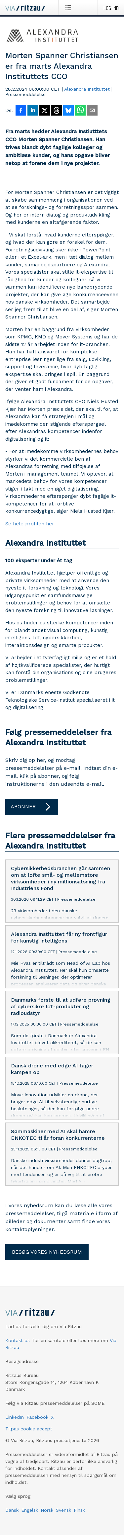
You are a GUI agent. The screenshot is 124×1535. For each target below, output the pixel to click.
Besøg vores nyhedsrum (47, 1252)
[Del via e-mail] (92, 111)
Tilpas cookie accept (28, 1428)
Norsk (47, 1510)
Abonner (32, 807)
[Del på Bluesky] (68, 111)
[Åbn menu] (69, 7)
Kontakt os (17, 1340)
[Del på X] (44, 111)
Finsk (79, 1510)
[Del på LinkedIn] (32, 111)
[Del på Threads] (56, 111)
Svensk (63, 1510)
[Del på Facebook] (21, 111)
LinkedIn (14, 1417)
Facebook (37, 1417)
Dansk (12, 1510)
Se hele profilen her (29, 524)
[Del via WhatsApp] (80, 111)
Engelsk (29, 1510)
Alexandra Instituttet (87, 89)
